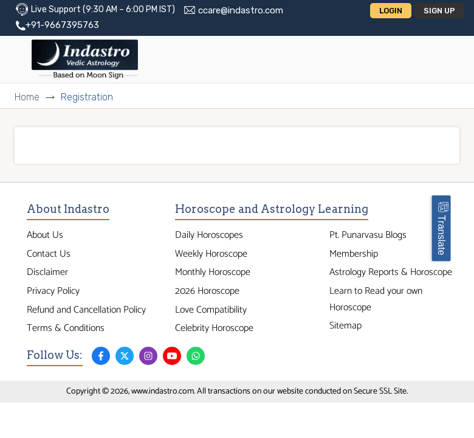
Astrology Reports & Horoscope (390, 272)
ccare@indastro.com (240, 10)
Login (390, 10)
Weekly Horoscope (211, 254)
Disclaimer (47, 272)
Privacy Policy (53, 291)
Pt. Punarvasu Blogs (368, 235)
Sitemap (345, 326)
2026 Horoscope (207, 291)
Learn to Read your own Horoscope (375, 299)
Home (27, 97)
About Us (45, 235)
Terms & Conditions (66, 328)
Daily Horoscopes (209, 235)
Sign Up (439, 10)
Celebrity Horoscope (214, 328)
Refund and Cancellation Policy (86, 310)
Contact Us (48, 254)
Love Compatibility (211, 310)
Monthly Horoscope (212, 272)
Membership (353, 254)
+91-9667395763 (62, 24)
